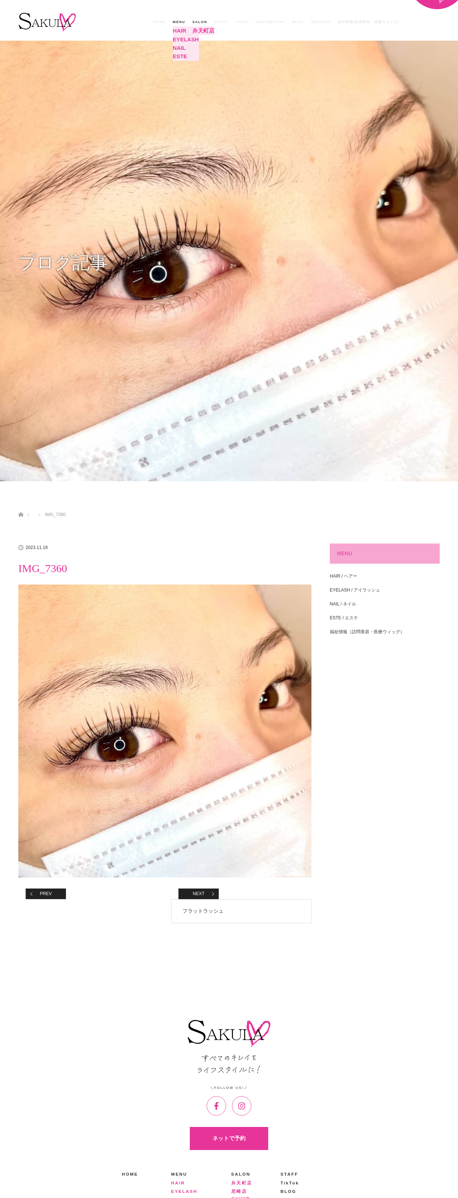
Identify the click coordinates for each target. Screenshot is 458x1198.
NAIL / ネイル (343, 604)
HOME (159, 22)
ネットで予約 (229, 1138)
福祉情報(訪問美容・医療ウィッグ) (368, 22)
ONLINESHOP (270, 22)
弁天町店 (200, 31)
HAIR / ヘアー (343, 576)
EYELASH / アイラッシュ (355, 590)
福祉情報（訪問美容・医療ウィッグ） (367, 631)
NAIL (178, 47)
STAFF (221, 22)
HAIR (178, 31)
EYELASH (183, 39)
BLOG (298, 22)
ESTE (179, 55)
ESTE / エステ (344, 617)
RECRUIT (321, 22)
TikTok (242, 22)
